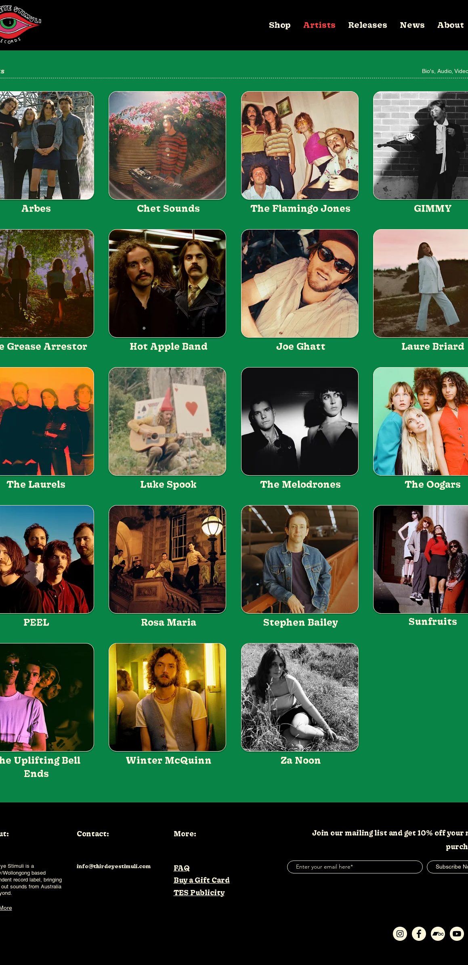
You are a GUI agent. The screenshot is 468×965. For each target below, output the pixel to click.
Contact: (93, 833)
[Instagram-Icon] (400, 934)
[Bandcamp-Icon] (438, 934)
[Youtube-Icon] (457, 934)
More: (185, 833)
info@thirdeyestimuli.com (114, 866)
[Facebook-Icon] (419, 934)
